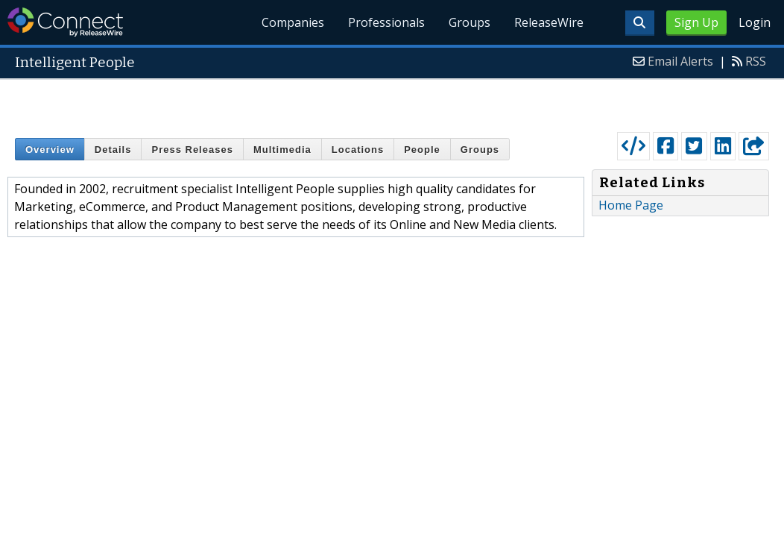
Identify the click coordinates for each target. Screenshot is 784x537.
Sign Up (696, 22)
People (422, 149)
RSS (755, 61)
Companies (293, 22)
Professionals (386, 22)
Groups (469, 22)
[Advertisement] (392, 102)
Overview (50, 149)
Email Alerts (680, 61)
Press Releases (192, 149)
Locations (358, 149)
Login (755, 22)
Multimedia (282, 149)
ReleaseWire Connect (65, 22)
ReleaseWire (549, 22)
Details (113, 149)
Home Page (630, 205)
